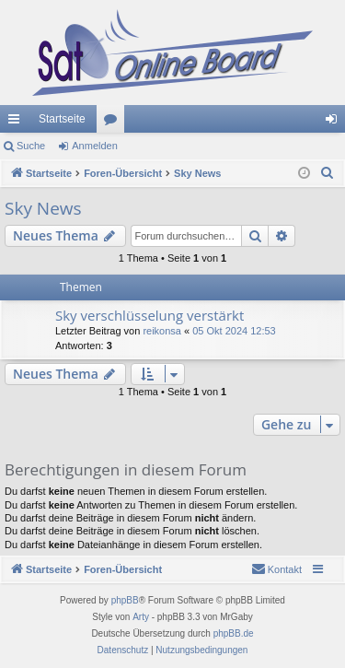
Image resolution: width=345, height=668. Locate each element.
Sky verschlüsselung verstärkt (149, 315)
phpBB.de (233, 633)
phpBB (125, 600)
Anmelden (95, 145)
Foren (114, 122)
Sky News (43, 208)
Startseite (62, 118)
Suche (31, 145)
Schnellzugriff (17, 122)
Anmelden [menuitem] (335, 122)
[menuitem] (327, 173)
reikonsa (162, 330)
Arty (140, 617)
